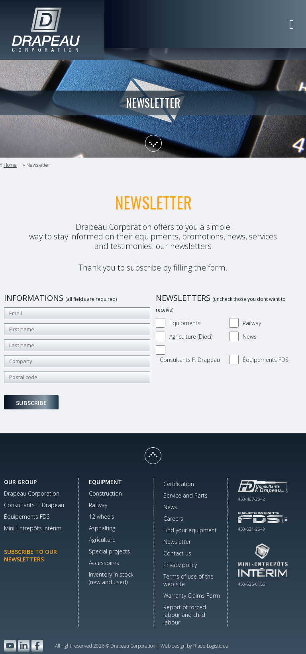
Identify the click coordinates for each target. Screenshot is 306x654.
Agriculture (102, 539)
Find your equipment (190, 530)
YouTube (10, 646)
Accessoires (104, 563)
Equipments (184, 323)
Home (10, 165)
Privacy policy (180, 565)
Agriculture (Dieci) (190, 336)
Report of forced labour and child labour (184, 614)
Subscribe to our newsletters (30, 555)
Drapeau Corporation (31, 493)
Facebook (37, 646)
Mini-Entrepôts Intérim (32, 528)
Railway (252, 323)
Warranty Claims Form (191, 595)
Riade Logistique (210, 645)
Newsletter (177, 541)
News (250, 336)
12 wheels (101, 516)
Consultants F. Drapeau (190, 360)
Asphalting (102, 528)
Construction (105, 493)
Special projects (109, 551)
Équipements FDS (265, 360)
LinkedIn (23, 646)
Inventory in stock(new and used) (111, 578)
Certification (178, 484)
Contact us (177, 553)
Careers (173, 518)
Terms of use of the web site (188, 580)
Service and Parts (185, 495)
